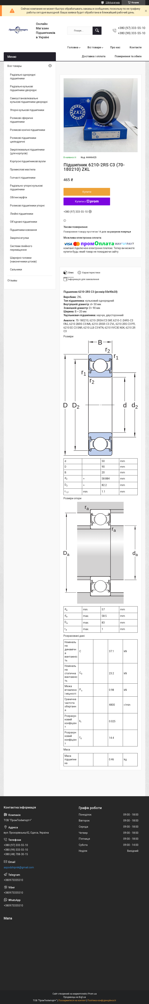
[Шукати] (97, 31)
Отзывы (12, 280)
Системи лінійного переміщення (21, 248)
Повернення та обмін (128, 56)
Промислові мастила (22, 169)
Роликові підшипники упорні (27, 205)
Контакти (136, 47)
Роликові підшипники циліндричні (23, 139)
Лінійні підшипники (21, 213)
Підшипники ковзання (23, 229)
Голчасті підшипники (22, 177)
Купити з (87, 201)
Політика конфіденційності (102, 1000)
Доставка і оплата (93, 56)
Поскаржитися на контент (72, 1000)
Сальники (16, 269)
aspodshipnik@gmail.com (19, 867)
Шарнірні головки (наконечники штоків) (23, 259)
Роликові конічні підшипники (27, 129)
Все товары (14, 65)
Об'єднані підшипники (23, 221)
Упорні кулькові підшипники (27, 110)
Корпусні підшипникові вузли (28, 161)
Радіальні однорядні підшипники (22, 76)
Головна (72, 47)
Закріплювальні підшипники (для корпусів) (27, 151)
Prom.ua (92, 993)
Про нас (115, 47)
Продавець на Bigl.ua (74, 997)
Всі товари (94, 47)
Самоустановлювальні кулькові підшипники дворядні (28, 100)
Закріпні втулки (19, 237)
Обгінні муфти (18, 197)
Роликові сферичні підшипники (21, 120)
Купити (87, 191)
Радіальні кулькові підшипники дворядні (23, 88)
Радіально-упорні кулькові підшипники (26, 187)
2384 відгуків (113, 2)
